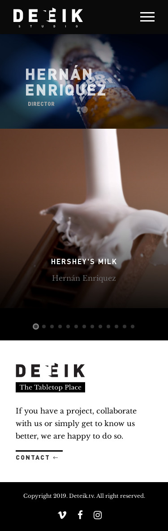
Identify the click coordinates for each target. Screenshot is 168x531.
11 (116, 326)
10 (108, 326)
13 (132, 326)
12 (124, 326)
